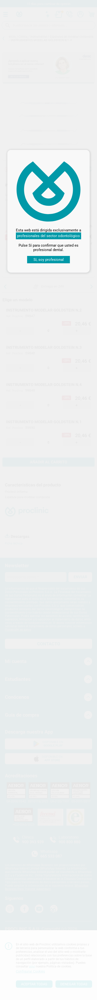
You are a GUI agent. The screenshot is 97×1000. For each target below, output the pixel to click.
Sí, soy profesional (48, 259)
